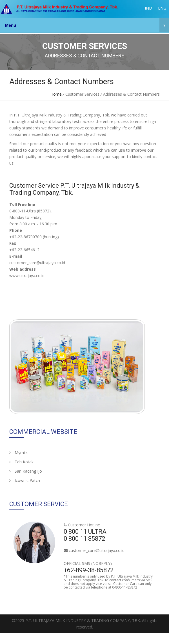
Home (56, 94)
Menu (87, 25)
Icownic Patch (24, 480)
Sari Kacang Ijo (25, 471)
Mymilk (18, 452)
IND (148, 8)
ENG (162, 8)
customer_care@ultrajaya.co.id (96, 550)
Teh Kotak (21, 461)
